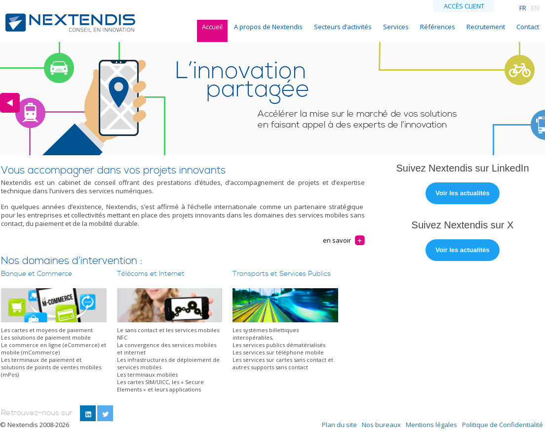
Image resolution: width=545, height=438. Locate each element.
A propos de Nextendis (268, 26)
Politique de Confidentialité (502, 424)
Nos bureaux (381, 424)
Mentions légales (431, 424)
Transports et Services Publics (282, 273)
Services (396, 26)
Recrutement (486, 26)
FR (522, 7)
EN (535, 7)
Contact (527, 26)
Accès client (464, 5)
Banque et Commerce (36, 273)
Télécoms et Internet (151, 273)
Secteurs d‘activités (343, 26)
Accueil (212, 26)
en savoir (337, 240)
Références (437, 26)
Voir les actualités (462, 193)
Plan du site (339, 424)
